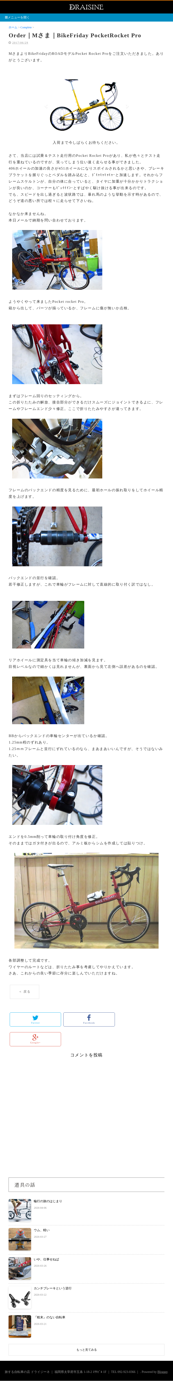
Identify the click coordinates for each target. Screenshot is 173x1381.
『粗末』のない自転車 (49, 1317)
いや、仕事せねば (46, 1259)
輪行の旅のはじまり (48, 1201)
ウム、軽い (42, 1230)
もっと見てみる (86, 1349)
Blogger (162, 1372)
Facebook (89, 1019)
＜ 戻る (24, 991)
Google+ (35, 1039)
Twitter (35, 1019)
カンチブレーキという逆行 (53, 1288)
